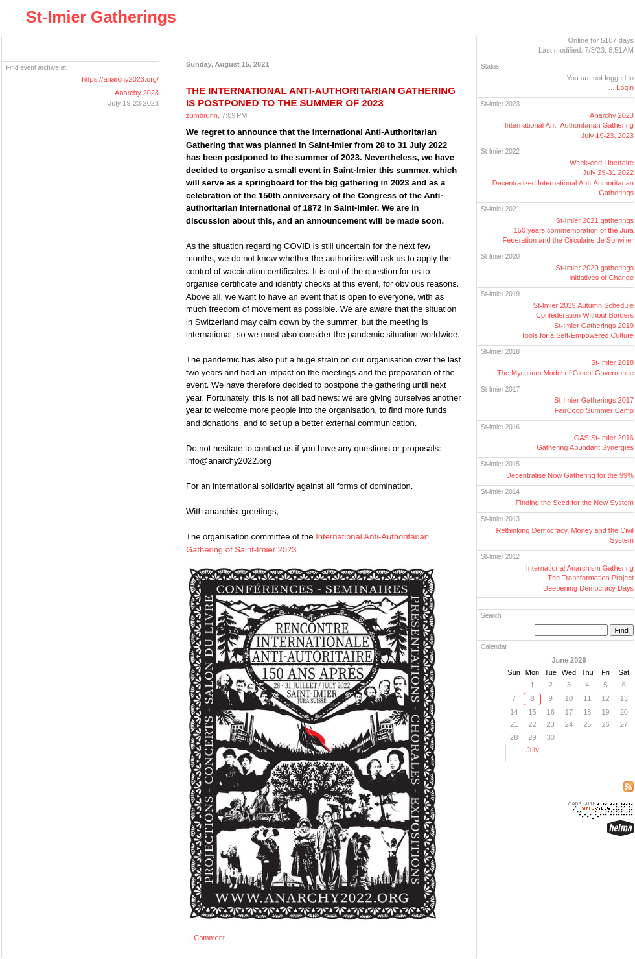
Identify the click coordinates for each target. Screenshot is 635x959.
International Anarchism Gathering (580, 568)
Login (625, 87)
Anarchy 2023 (137, 93)
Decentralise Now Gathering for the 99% (570, 475)
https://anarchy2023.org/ (120, 79)
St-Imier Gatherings (101, 17)
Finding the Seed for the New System (575, 502)
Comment (209, 937)
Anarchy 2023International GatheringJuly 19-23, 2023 (569, 125)
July (532, 749)
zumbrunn (202, 115)
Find (622, 630)
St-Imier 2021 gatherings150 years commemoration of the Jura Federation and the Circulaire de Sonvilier (568, 230)
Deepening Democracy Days (588, 588)
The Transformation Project (591, 578)
